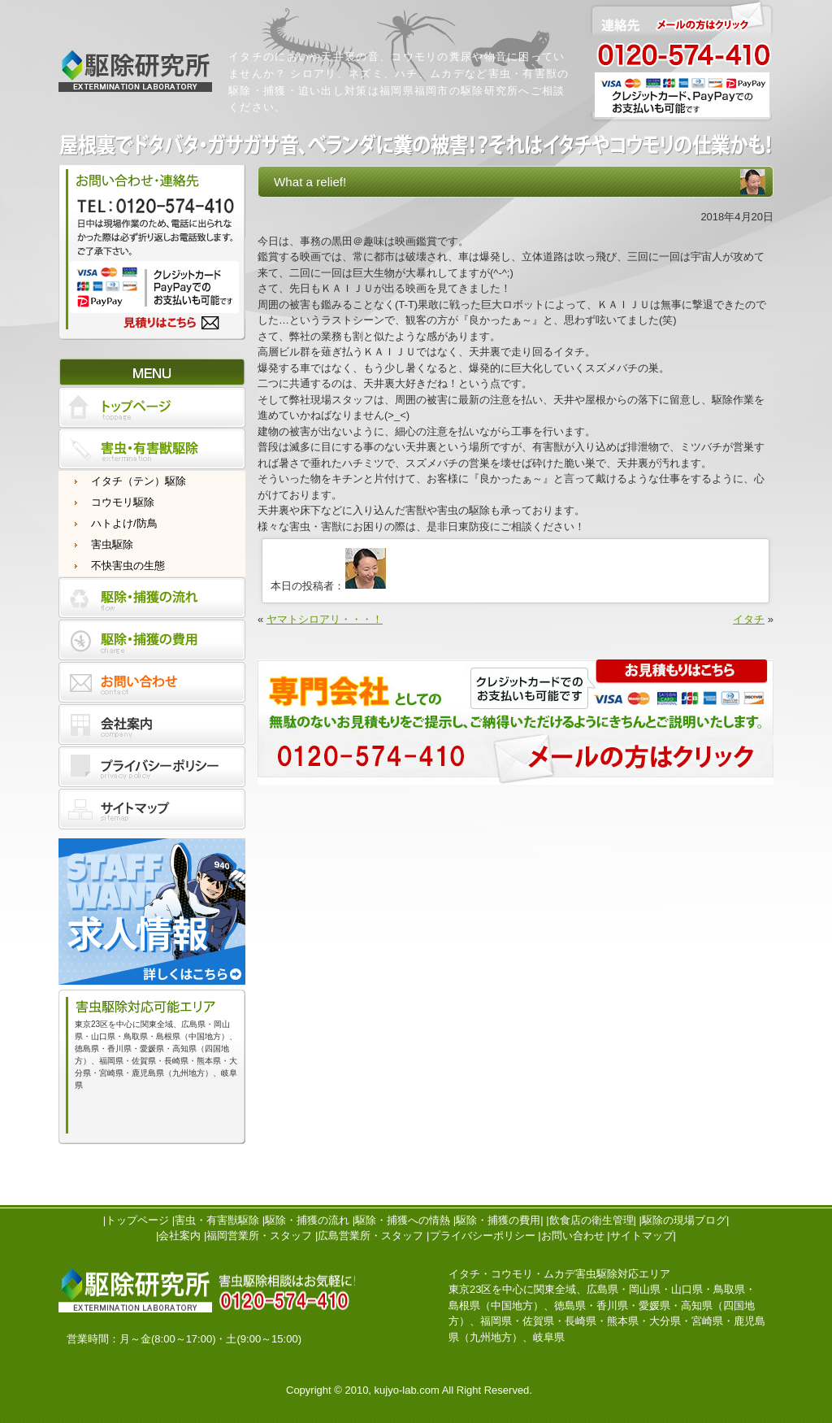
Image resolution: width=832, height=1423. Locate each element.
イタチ (749, 619)
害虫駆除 (112, 544)
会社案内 (179, 1235)
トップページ (137, 1220)
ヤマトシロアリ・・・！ (324, 619)
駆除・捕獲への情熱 (402, 1220)
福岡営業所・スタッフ (259, 1235)
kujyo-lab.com (407, 1390)
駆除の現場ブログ (684, 1220)
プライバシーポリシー (482, 1235)
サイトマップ (642, 1235)
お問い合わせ (572, 1235)
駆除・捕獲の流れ (307, 1220)
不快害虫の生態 (128, 565)
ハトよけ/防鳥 (124, 523)
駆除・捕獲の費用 (498, 1220)
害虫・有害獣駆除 (217, 1220)
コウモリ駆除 (122, 502)
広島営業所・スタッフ (370, 1235)
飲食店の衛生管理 (591, 1220)
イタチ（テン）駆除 (138, 481)
